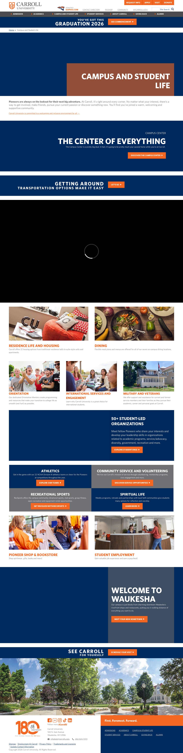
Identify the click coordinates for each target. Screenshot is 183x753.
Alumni (160, 14)
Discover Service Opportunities (131, 483)
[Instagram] (60, 720)
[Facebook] (50, 720)
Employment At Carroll (27, 744)
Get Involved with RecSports (49, 506)
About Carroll (119, 14)
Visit (157, 2)
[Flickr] (55, 720)
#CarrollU (62, 724)
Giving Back (141, 14)
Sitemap (12, 744)
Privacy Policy (45, 744)
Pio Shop (108, 10)
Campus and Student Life (66, 14)
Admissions (110, 730)
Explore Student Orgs (125, 450)
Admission (18, 14)
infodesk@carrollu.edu (60, 739)
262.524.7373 (81, 739)
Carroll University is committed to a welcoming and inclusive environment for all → (44, 113)
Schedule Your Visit (121, 652)
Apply (147, 2)
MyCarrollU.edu (140, 10)
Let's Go (115, 184)
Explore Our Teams (49, 483)
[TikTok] (65, 720)
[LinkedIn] (70, 720)
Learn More (131, 506)
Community (123, 10)
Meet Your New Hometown (128, 619)
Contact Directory (91, 10)
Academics (38, 14)
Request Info (133, 2)
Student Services (95, 14)
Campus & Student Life (142, 730)
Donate (168, 2)
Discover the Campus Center (146, 155)
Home (11, 30)
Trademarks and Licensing (65, 744)
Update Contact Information (22, 747)
